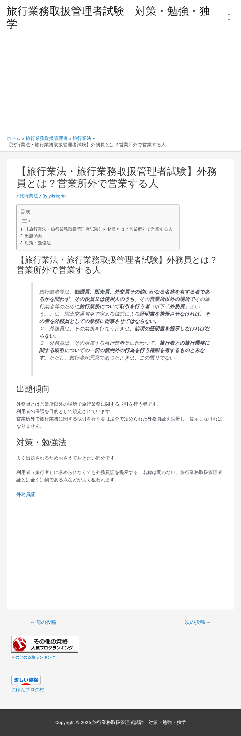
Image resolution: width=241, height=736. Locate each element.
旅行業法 (28, 195)
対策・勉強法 (38, 242)
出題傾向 (33, 235)
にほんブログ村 (27, 689)
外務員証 (25, 494)
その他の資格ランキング (33, 657)
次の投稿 (198, 622)
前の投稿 (43, 622)
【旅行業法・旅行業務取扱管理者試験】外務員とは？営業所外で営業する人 (98, 229)
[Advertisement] (120, 85)
